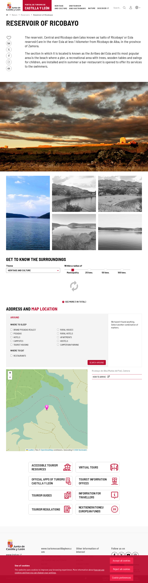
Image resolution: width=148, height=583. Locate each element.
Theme (9, 265)
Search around (96, 362)
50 (105, 272)
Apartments (64, 337)
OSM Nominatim (80, 450)
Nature (14, 15)
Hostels (62, 341)
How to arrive (99, 376)
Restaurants (18, 355)
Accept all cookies (121, 560)
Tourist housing (19, 344)
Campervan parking (68, 344)
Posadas (16, 333)
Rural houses (65, 329)
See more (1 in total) (75, 301)
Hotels (15, 337)
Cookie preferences (121, 577)
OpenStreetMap (47, 450)
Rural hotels (65, 333)
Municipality (73, 272)
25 (89, 272)
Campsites (16, 341)
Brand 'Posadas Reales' (23, 329)
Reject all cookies (121, 569)
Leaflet (30, 450)
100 (122, 272)
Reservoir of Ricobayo (43, 15)
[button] (137, 7)
